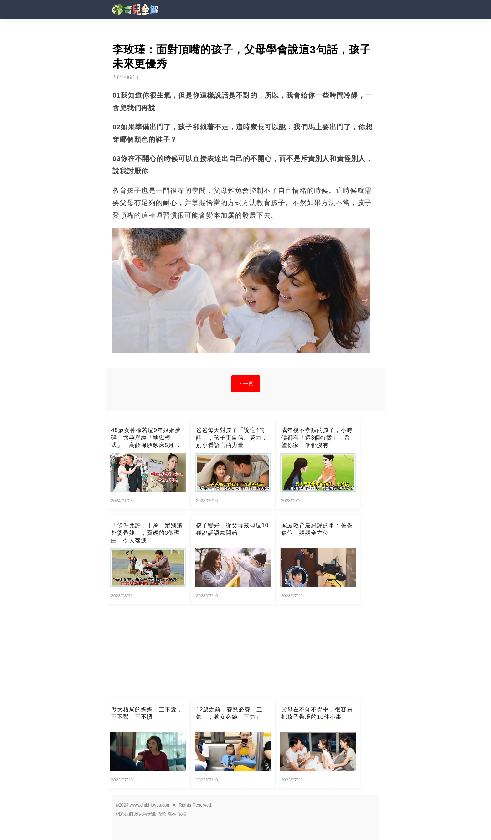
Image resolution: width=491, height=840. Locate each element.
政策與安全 (145, 813)
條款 (162, 813)
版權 (182, 813)
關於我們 (124, 813)
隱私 (172, 813)
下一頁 (246, 383)
